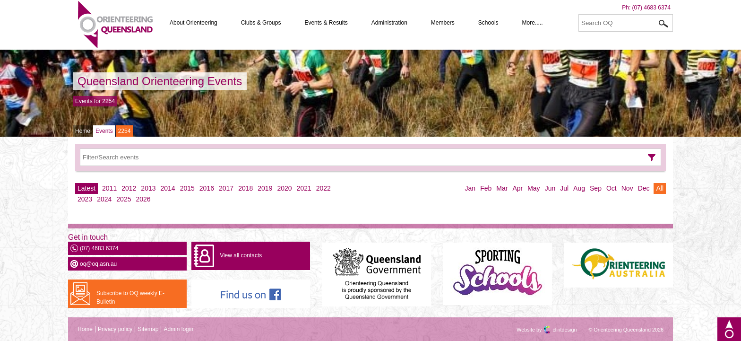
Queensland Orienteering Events (160, 81)
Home (82, 131)
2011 (109, 188)
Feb (485, 188)
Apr (517, 188)
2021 (304, 188)
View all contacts (241, 255)
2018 (245, 188)
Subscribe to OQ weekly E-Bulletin (130, 297)
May (533, 188)
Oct (611, 188)
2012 (128, 188)
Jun (550, 188)
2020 (284, 188)
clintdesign (556, 329)
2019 (265, 188)
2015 (187, 188)
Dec (644, 188)
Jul (564, 188)
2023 (85, 199)
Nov (627, 188)
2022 (323, 188)
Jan (470, 188)
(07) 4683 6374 (651, 7)
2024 (104, 199)
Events (104, 131)
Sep (596, 188)
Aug (579, 188)
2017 (226, 188)
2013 (148, 188)
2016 (206, 188)
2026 (143, 199)
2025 (123, 199)
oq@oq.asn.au (98, 264)
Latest (86, 188)
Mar (502, 188)
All (659, 188)
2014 (168, 188)
